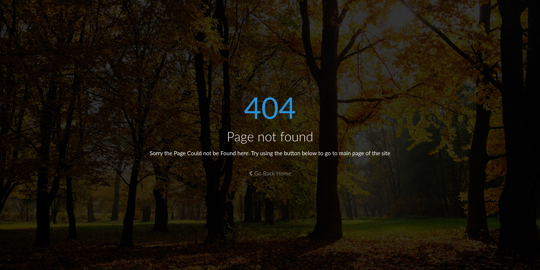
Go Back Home (270, 173)
